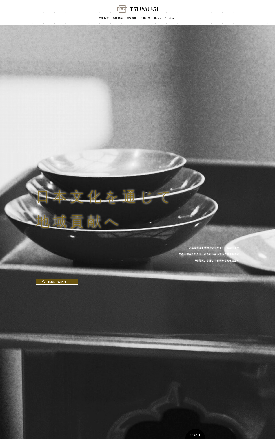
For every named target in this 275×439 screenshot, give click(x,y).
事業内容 (118, 17)
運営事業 (132, 17)
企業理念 (104, 17)
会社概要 (145, 17)
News (157, 17)
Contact (170, 17)
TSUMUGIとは (54, 282)
